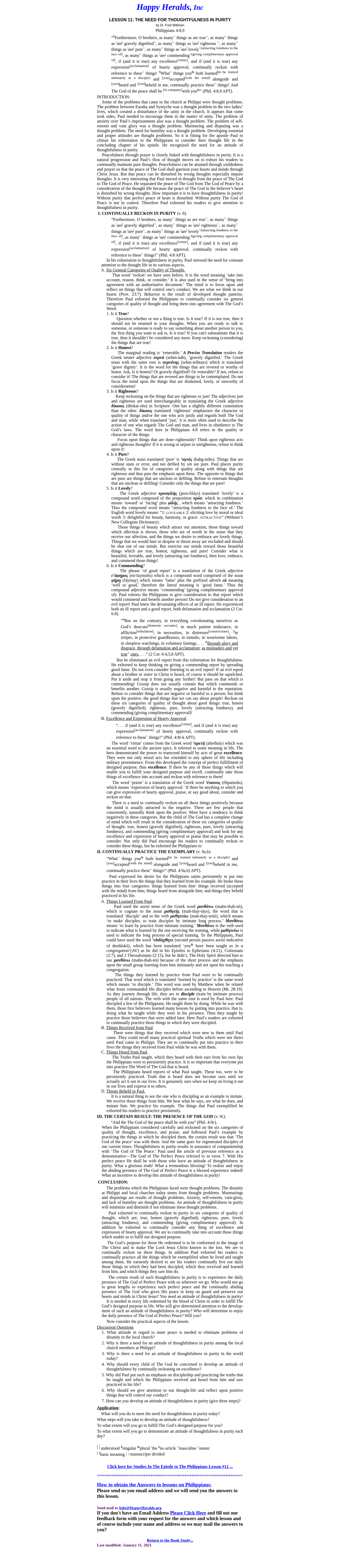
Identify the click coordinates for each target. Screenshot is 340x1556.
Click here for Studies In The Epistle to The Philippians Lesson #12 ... (170, 1466)
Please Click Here (188, 1513)
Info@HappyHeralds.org (140, 1508)
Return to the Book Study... (170, 1540)
